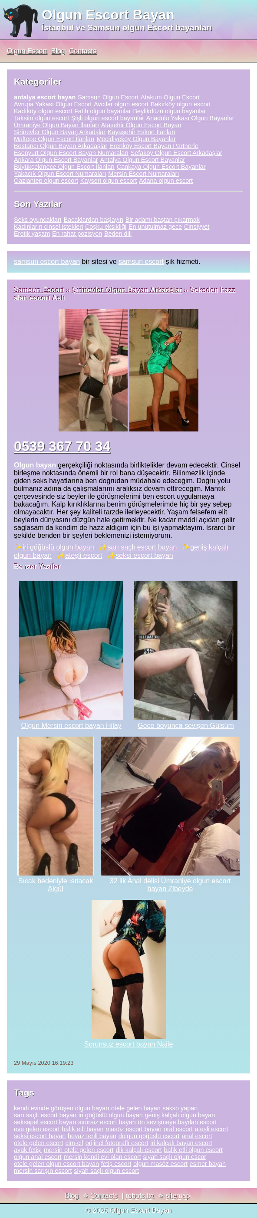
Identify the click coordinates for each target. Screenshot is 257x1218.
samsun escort (141, 261)
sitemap (178, 1195)
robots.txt (139, 1195)
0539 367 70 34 (62, 446)
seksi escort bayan (144, 555)
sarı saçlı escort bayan (142, 547)
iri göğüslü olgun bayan (58, 547)
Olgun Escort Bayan (108, 15)
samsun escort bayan (47, 261)
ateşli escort (83, 555)
